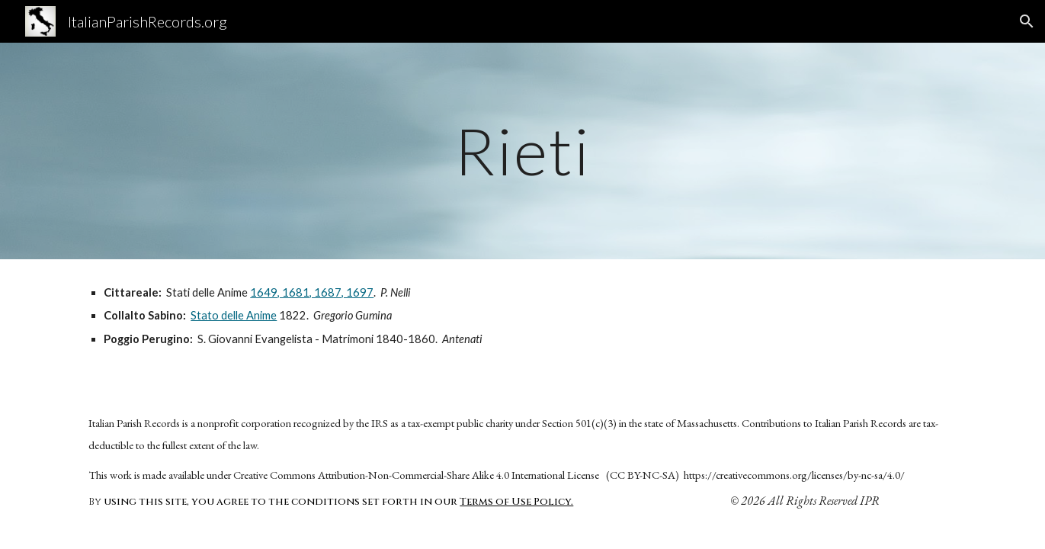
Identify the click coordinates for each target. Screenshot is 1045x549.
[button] (1026, 21)
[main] (523, 150)
